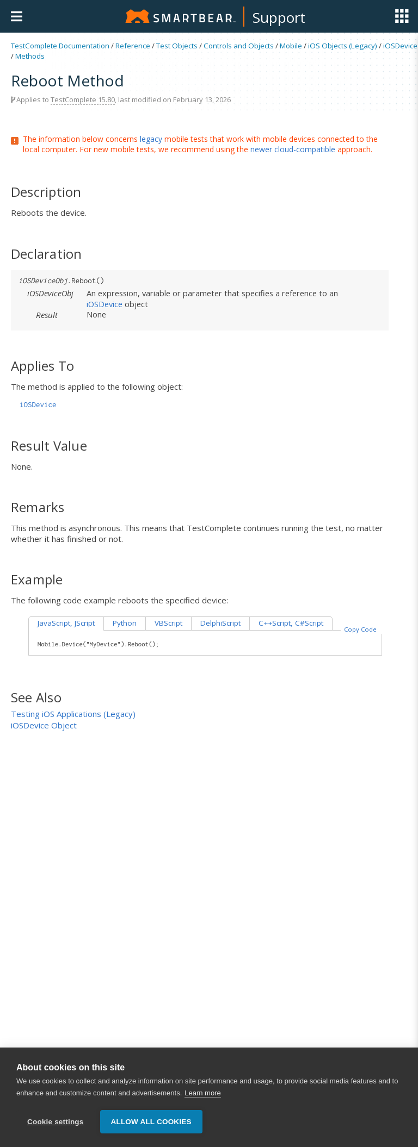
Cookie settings (55, 1122)
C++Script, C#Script (291, 623)
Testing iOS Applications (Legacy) (73, 713)
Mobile (291, 46)
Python (125, 623)
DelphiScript (220, 623)
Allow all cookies (151, 1122)
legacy (151, 139)
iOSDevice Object (44, 725)
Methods (30, 56)
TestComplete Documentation (60, 46)
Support (279, 17)
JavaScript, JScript (66, 623)
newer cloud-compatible (292, 149)
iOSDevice (400, 46)
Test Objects (177, 46)
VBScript (168, 623)
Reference (132, 46)
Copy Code (360, 629)
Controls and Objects (239, 46)
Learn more (202, 1093)
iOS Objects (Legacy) (342, 46)
